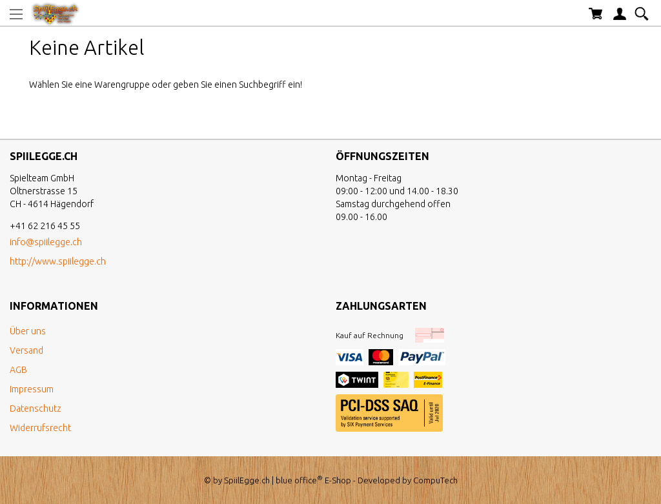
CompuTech (435, 480)
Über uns (28, 331)
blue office (299, 480)
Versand (26, 350)
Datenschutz (35, 408)
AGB (18, 370)
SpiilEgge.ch (247, 480)
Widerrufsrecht (40, 428)
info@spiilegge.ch (46, 242)
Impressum (32, 389)
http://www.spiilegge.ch (58, 261)
